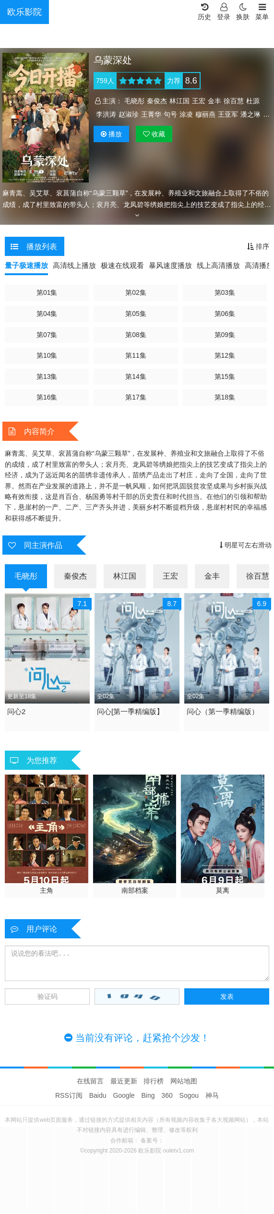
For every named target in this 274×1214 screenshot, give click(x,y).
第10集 (47, 355)
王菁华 (151, 114)
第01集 (47, 292)
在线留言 (90, 1081)
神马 (212, 1095)
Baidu (98, 1095)
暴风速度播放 (170, 265)
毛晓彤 (134, 101)
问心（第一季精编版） (223, 711)
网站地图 (183, 1081)
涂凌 (186, 114)
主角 (46, 890)
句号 (170, 114)
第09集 (225, 335)
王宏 (198, 101)
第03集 (225, 292)
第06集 (225, 313)
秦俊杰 (157, 101)
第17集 (135, 397)
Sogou (189, 1095)
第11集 (135, 355)
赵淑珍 (129, 114)
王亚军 (228, 114)
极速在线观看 (122, 265)
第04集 (47, 313)
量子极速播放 (26, 265)
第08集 (135, 335)
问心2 (16, 711)
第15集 (225, 376)
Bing (148, 1095)
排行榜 (153, 1081)
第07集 (47, 335)
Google (123, 1095)
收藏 (154, 134)
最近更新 (123, 1081)
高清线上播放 (74, 265)
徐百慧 (234, 101)
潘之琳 (250, 114)
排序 (258, 246)
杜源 (253, 101)
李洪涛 (106, 114)
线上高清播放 (218, 265)
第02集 (135, 292)
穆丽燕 (205, 114)
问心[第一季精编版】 (130, 711)
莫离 (222, 890)
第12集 (225, 355)
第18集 (225, 397)
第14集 (135, 376)
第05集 (135, 313)
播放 (111, 134)
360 (166, 1095)
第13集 (47, 376)
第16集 (47, 397)
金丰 (214, 101)
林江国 (179, 101)
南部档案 (134, 890)
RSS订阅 (69, 1095)
